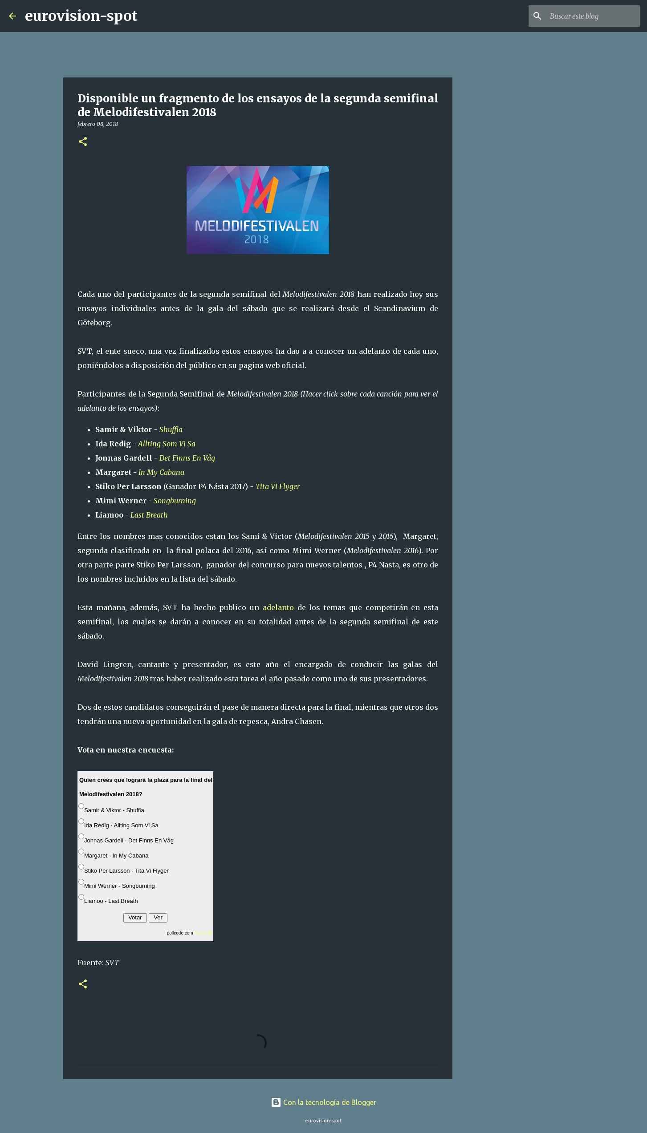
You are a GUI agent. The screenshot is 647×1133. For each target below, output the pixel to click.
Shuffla (171, 429)
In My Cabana (162, 472)
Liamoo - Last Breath (111, 901)
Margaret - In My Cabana (116, 855)
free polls (203, 933)
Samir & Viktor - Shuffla (114, 810)
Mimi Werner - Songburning (119, 885)
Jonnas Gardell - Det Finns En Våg (129, 840)
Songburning (176, 500)
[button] (82, 142)
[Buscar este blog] (593, 16)
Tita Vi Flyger (278, 486)
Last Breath (150, 514)
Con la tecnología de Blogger (323, 1102)
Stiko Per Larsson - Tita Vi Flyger (126, 870)
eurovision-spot (81, 16)
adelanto (278, 607)
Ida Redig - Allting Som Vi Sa (121, 825)
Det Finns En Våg (187, 457)
